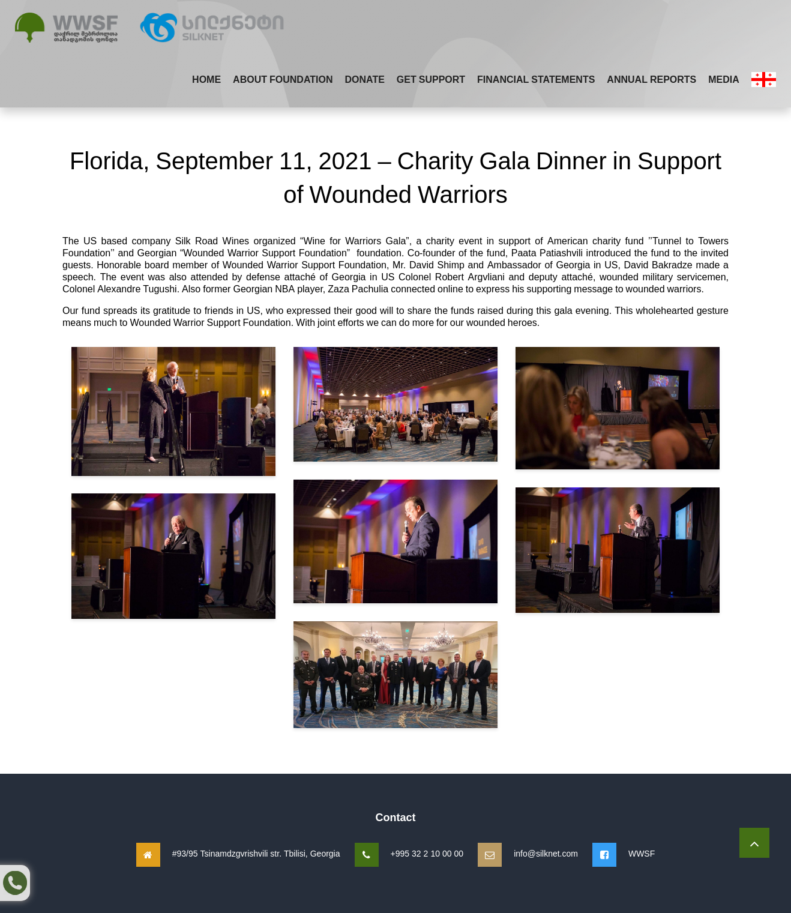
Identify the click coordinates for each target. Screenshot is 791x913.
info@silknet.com (546, 853)
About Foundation (282, 79)
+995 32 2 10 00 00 (427, 853)
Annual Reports (651, 79)
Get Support (431, 79)
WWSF (641, 853)
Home (206, 79)
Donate (364, 79)
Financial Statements (536, 79)
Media (723, 79)
